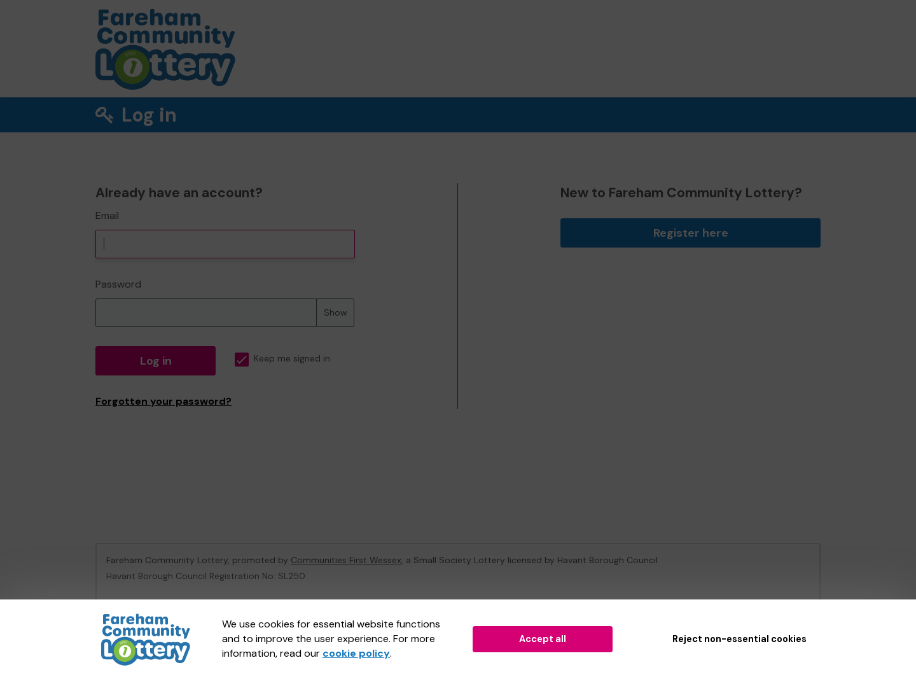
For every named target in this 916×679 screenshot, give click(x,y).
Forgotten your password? (163, 401)
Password (118, 284)
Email (107, 215)
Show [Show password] (335, 312)
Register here (690, 233)
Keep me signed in (282, 359)
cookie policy (356, 653)
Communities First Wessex (346, 560)
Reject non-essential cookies (739, 639)
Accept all (542, 639)
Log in (156, 360)
